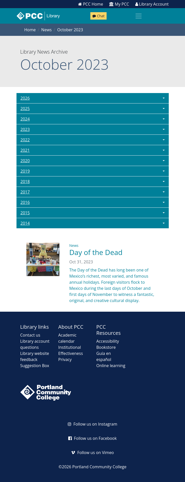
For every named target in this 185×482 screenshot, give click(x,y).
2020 (25, 160)
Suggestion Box (34, 365)
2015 (25, 213)
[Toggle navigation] (138, 16)
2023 (25, 129)
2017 (25, 192)
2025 (25, 108)
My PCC (119, 4)
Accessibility (107, 341)
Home (30, 30)
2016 (25, 202)
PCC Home (90, 4)
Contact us (30, 335)
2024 (25, 119)
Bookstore (106, 347)
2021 (25, 150)
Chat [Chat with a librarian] (98, 15)
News (46, 30)
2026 (25, 98)
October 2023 (70, 30)
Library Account (152, 4)
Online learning (110, 365)
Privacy (65, 359)
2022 (25, 140)
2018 (25, 181)
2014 (25, 223)
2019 (25, 171)
